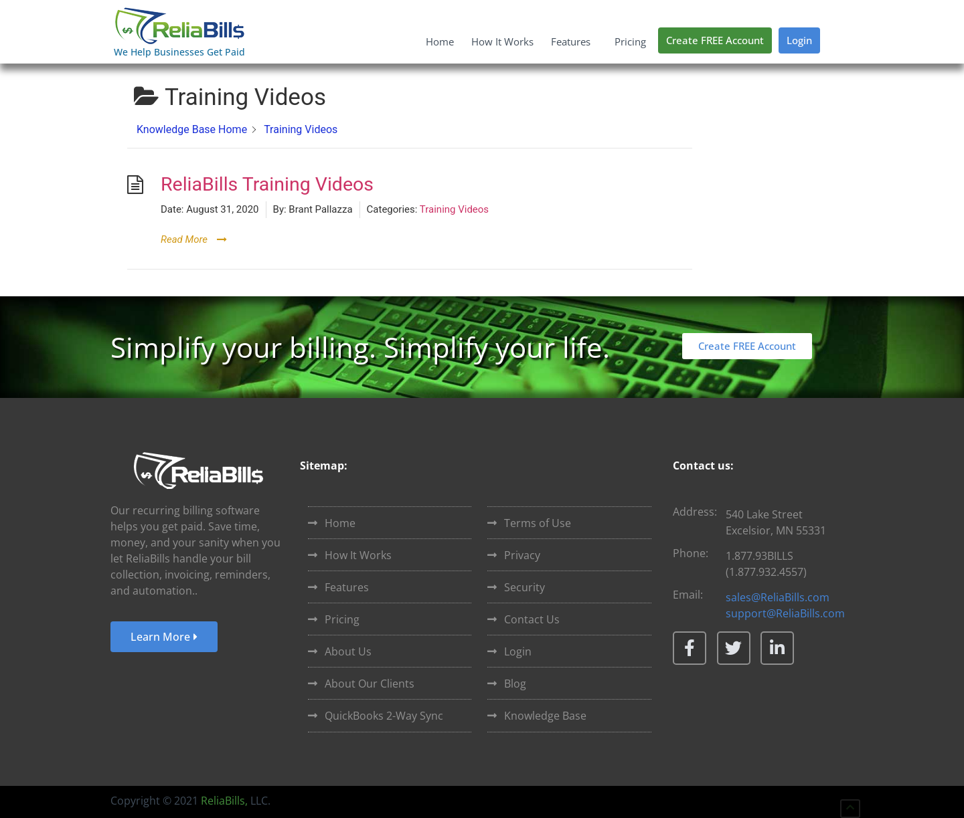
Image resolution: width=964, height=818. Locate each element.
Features (574, 41)
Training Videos (454, 209)
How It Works (502, 41)
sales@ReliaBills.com (777, 597)
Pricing (630, 41)
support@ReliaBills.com (785, 613)
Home (440, 41)
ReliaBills (223, 800)
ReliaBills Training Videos (267, 184)
